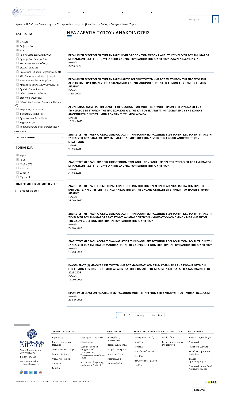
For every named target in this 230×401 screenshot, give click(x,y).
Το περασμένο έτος (68, 24)
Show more (20, 131)
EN (212, 6)
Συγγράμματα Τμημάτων (91, 337)
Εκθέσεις (138, 346)
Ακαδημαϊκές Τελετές (144, 337)
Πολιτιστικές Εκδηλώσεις (145, 360)
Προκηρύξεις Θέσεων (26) (33, 59)
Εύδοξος (56, 368)
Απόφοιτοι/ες (155, 6)
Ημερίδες (138, 356)
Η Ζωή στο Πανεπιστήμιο (40, 24)
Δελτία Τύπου (168, 337)
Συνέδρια (138, 365)
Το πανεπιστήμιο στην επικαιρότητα (172, 343)
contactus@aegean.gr (30, 364)
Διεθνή (167, 6)
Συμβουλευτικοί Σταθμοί (63, 349)
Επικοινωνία (194, 342)
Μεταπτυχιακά (114, 359)
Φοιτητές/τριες (140, 6)
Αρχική (19, 24)
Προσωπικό (177, 6)
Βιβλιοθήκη (57, 337)
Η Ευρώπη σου (87, 342)
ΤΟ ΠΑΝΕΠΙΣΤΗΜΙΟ (139, 12)
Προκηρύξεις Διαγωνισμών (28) (36, 54)
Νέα (124, 24)
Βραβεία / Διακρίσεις (117, 349)
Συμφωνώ (184, 389)
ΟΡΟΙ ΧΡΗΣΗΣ (44, 381)
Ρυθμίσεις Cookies (34, 398)
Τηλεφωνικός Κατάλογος (200, 337)
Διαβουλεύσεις (89, 24)
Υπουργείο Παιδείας (61, 359)
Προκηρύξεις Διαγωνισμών (113, 339)
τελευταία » (155, 315)
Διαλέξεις (138, 342)
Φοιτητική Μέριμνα (116, 363)
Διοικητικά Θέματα (116, 354)
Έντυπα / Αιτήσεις (60, 354)
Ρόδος (104, 24)
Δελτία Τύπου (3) (29, 67)
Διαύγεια (56, 363)
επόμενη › (140, 315)
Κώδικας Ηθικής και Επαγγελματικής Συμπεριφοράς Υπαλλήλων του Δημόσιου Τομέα (92, 352)
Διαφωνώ (199, 390)
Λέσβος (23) (26, 164)
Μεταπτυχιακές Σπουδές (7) (34, 63)
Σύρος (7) (25, 172)
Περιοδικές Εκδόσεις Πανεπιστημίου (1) (40, 71)
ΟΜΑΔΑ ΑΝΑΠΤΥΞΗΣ (80, 381)
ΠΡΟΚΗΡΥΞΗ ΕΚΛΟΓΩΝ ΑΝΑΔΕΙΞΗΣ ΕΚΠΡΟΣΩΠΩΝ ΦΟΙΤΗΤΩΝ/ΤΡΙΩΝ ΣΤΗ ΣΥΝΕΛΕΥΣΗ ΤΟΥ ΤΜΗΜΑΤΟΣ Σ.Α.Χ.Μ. (139, 293)
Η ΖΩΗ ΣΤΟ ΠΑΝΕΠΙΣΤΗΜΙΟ (105, 12)
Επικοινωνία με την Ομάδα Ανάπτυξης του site (201, 367)
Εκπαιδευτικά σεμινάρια (145, 351)
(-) (16, 190)
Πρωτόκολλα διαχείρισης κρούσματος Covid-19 (92, 363)
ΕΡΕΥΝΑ (78, 12)
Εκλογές (115, 24)
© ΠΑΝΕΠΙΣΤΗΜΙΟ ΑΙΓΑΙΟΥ (24, 381)
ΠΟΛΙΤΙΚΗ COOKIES (61, 381)
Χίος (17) (24, 168)
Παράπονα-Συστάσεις (199, 346)
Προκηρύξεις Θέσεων (117, 345)
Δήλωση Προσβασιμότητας (197, 360)
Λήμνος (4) (25, 177)
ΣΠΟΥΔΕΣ (63, 12)
